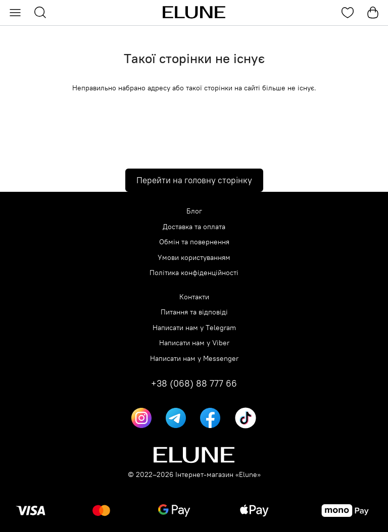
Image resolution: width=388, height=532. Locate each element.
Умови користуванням (194, 257)
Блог (194, 211)
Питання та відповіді (194, 312)
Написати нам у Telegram (194, 328)
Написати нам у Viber (194, 343)
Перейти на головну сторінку (194, 180)
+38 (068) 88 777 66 (194, 383)
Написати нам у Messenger (194, 358)
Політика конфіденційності (194, 273)
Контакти (194, 297)
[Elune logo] (194, 12)
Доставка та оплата (194, 227)
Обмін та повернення (194, 242)
